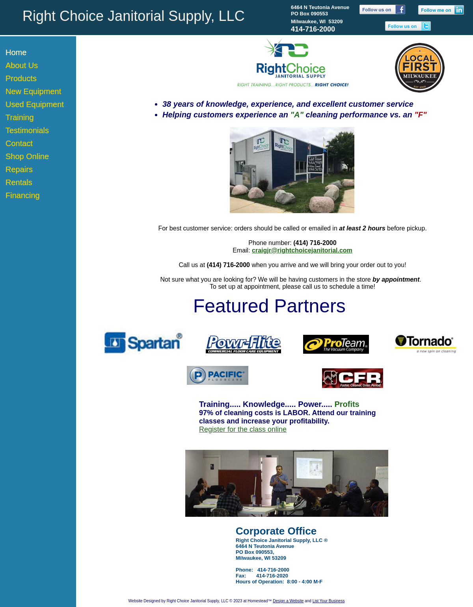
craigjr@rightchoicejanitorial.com (302, 250)
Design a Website (288, 601)
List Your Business (329, 601)
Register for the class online (243, 429)
